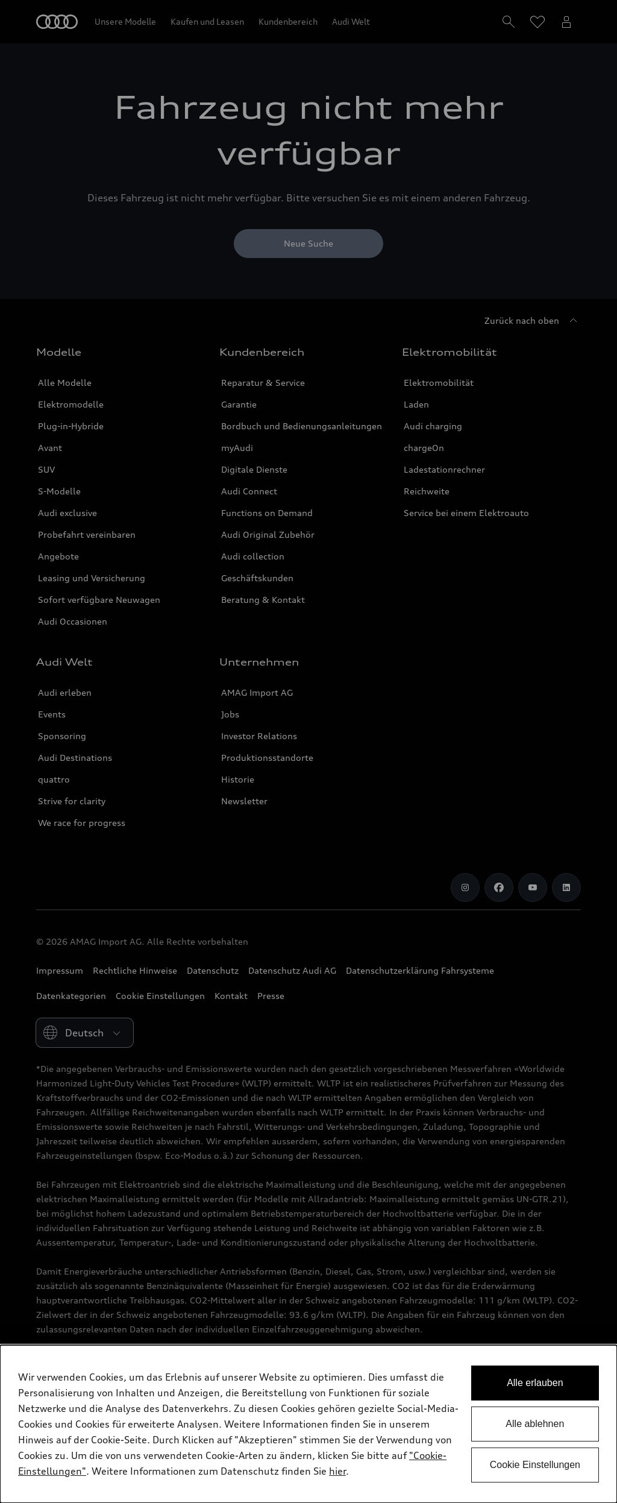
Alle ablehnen (535, 1424)
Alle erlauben (535, 1383)
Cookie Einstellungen (535, 1465)
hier (337, 1471)
